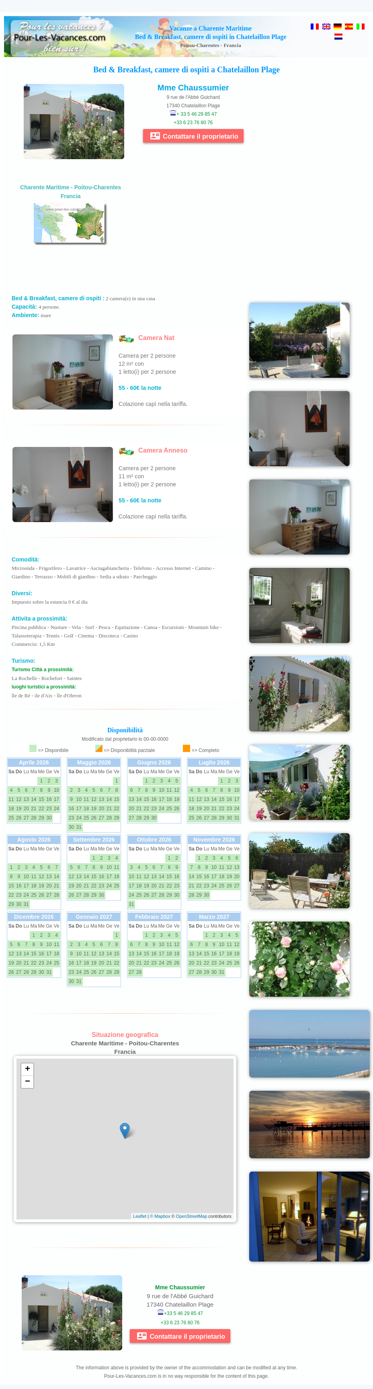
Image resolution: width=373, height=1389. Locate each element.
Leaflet (139, 1216)
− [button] (27, 1082)
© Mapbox (160, 1216)
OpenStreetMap (191, 1216)
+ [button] (27, 1069)
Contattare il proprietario (194, 136)
